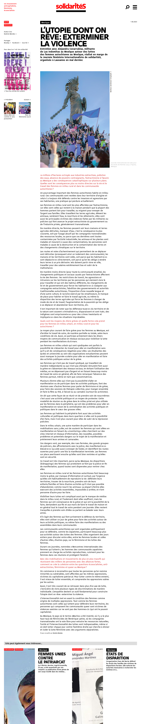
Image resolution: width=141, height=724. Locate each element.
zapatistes (97, 550)
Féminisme (8, 25)
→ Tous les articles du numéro (14, 91)
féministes (60, 567)
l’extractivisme (100, 205)
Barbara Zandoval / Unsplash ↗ (111, 81)
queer (71, 567)
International (8, 649)
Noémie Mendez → (10, 34)
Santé (6, 22)
